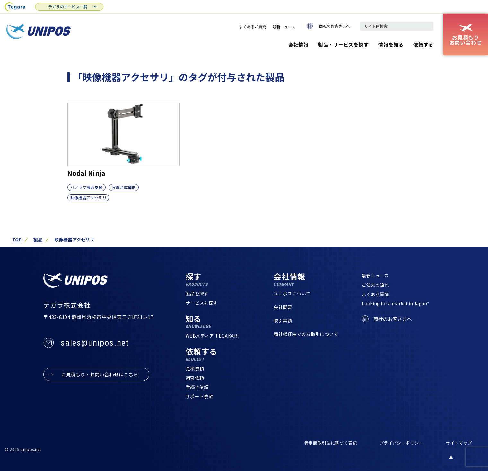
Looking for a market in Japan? (395, 303)
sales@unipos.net (95, 343)
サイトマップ (459, 443)
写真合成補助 (124, 187)
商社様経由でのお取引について (306, 334)
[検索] (425, 26)
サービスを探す (202, 303)
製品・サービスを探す (343, 44)
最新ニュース (284, 26)
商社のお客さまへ (328, 26)
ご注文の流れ (375, 285)
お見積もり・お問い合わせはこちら (99, 374)
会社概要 (283, 307)
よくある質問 (375, 294)
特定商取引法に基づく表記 (330, 443)
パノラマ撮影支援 (86, 187)
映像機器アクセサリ (88, 197)
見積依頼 (195, 368)
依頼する (423, 44)
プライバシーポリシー (401, 443)
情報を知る (391, 44)
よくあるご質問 (252, 26)
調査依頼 (195, 378)
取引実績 (283, 320)
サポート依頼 (200, 396)
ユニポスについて (292, 293)
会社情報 (298, 44)
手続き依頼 (197, 387)
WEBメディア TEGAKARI (212, 335)
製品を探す (197, 293)
